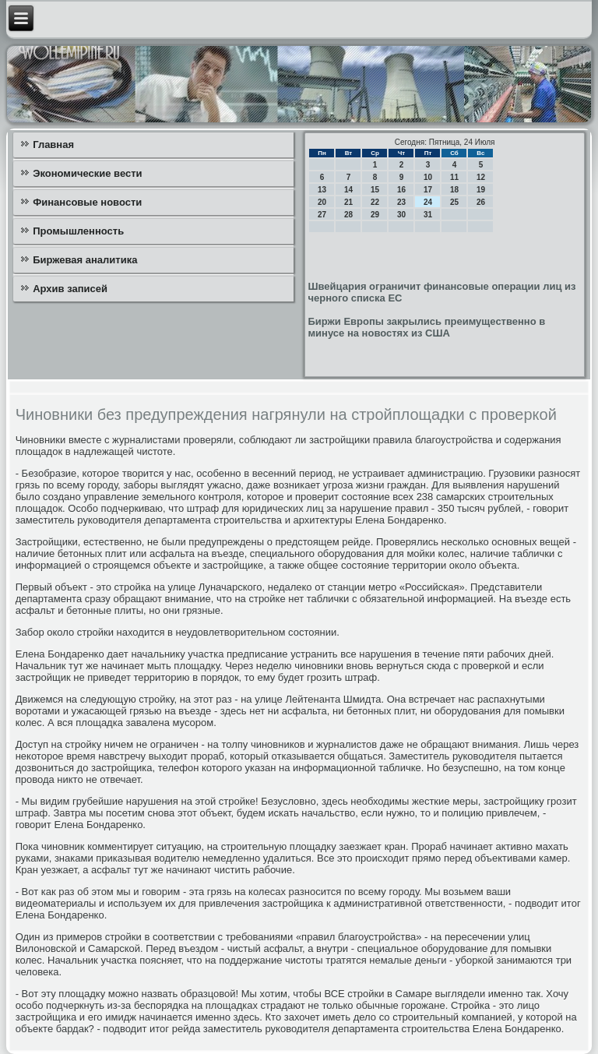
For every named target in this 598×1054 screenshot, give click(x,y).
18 (454, 189)
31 (428, 214)
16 (401, 189)
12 (481, 177)
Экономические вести (87, 173)
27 (322, 214)
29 (375, 214)
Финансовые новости (87, 202)
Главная (53, 144)
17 (428, 189)
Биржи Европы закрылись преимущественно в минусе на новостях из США (426, 327)
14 (348, 189)
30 (401, 214)
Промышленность (78, 231)
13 (322, 189)
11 (454, 177)
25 (454, 202)
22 (375, 202)
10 (428, 177)
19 (481, 189)
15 (375, 189)
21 (348, 202)
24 (428, 202)
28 (348, 214)
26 (481, 202)
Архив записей (70, 288)
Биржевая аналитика (85, 260)
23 (401, 202)
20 (322, 202)
